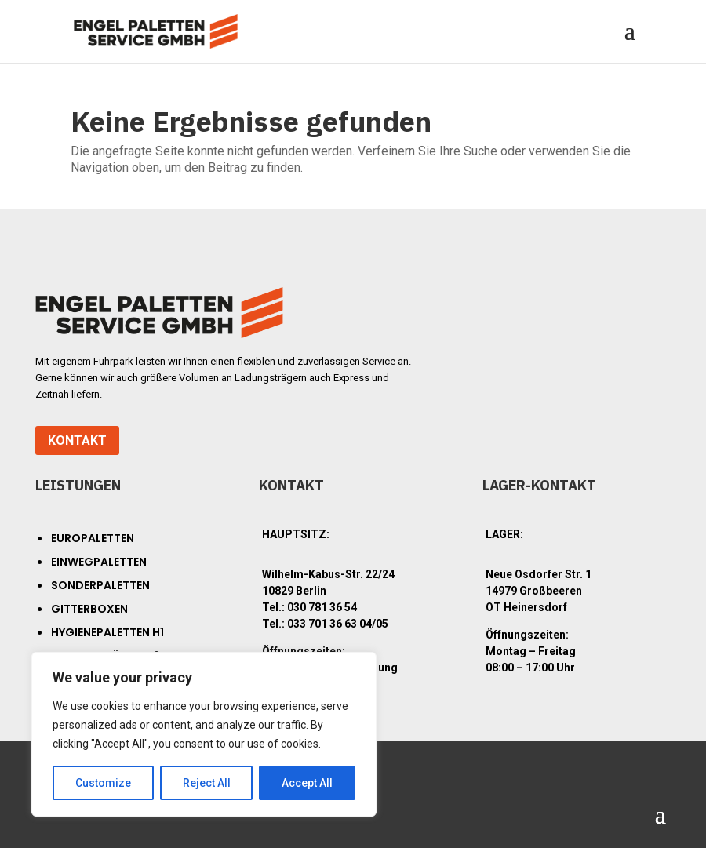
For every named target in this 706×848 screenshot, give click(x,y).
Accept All (307, 783)
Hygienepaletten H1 (107, 632)
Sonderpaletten (100, 585)
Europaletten (92, 538)
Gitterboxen (89, 609)
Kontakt (77, 440)
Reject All (207, 783)
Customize (103, 783)
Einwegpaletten (99, 562)
